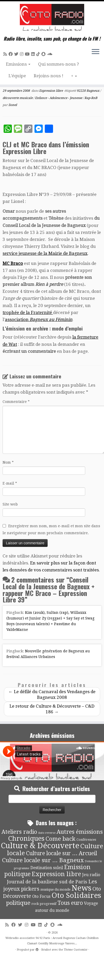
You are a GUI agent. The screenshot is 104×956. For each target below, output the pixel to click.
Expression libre (51, 91)
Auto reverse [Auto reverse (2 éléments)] (47, 833)
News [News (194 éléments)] (81, 888)
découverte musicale (18, 98)
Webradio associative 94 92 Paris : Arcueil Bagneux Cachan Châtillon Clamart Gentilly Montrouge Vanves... (52, 940)
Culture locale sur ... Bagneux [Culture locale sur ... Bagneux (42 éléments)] (43, 860)
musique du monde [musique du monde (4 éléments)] (55, 889)
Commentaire (16, 402)
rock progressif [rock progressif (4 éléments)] (43, 904)
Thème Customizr (76, 949)
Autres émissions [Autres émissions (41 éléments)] (80, 831)
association (38, 319)
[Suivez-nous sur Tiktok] (38, 54)
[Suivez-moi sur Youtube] (28, 54)
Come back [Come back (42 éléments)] (60, 838)
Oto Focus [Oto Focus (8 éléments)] (41, 896)
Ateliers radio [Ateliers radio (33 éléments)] (19, 832)
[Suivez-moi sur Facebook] (11, 54)
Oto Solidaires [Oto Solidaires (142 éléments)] (76, 895)
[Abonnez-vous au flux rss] (5, 54)
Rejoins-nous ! (48, 75)
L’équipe (17, 75)
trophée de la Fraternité (28, 312)
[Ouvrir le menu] (95, 52)
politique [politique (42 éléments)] (18, 902)
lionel (12, 105)
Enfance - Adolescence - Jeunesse (59, 98)
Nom (8, 462)
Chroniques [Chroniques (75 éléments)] (26, 838)
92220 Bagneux (88, 91)
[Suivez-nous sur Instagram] (22, 54)
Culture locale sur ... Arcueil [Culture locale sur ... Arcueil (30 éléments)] (61, 853)
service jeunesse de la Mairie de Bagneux (45, 253)
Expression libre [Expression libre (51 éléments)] (56, 874)
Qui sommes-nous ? (58, 64)
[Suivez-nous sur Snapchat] (44, 54)
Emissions (18, 64)
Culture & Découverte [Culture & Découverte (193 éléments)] (40, 845)
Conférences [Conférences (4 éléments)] (86, 840)
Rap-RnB (90, 98)
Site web (10, 504)
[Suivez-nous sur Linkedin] (33, 54)
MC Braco (13, 263)
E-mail (10, 483)
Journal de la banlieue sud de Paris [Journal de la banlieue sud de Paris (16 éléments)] (47, 881)
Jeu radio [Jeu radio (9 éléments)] (91, 874)
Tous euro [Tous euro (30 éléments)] (70, 903)
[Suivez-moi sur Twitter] (17, 54)
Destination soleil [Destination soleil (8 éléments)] (46, 868)
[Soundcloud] (50, 54)
